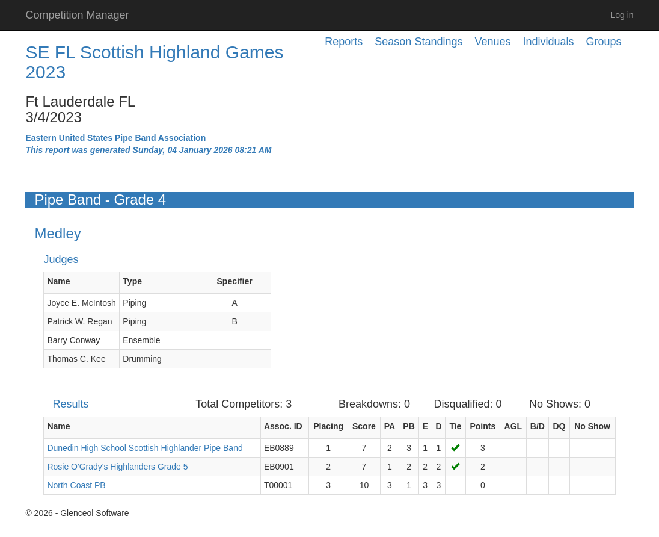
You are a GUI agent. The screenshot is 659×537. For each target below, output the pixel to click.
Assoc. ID (283, 426)
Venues (492, 42)
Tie (455, 426)
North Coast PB (76, 485)
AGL (513, 426)
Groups (604, 42)
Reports (344, 42)
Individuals (548, 42)
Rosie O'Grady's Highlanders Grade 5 (117, 466)
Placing (328, 426)
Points (482, 426)
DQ (559, 426)
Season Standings (418, 42)
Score (364, 426)
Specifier (235, 281)
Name (58, 281)
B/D (537, 426)
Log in (621, 15)
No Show (592, 426)
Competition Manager (77, 15)
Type (132, 281)
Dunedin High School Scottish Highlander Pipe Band (144, 448)
